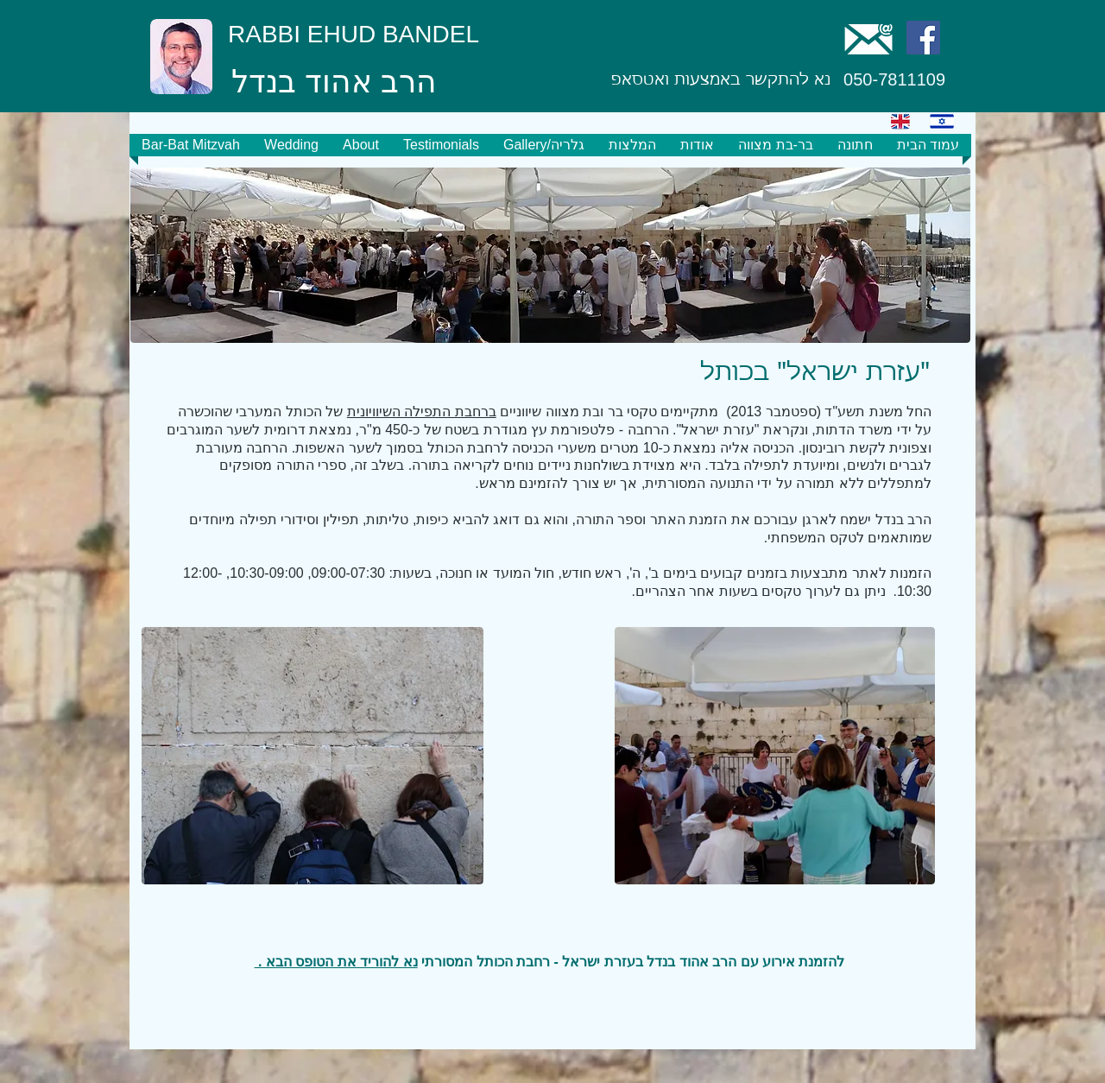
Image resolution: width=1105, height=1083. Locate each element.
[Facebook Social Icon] (923, 37)
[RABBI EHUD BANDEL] (353, 34)
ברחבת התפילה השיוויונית (421, 411)
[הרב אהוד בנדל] (334, 82)
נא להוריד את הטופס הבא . (336, 961)
